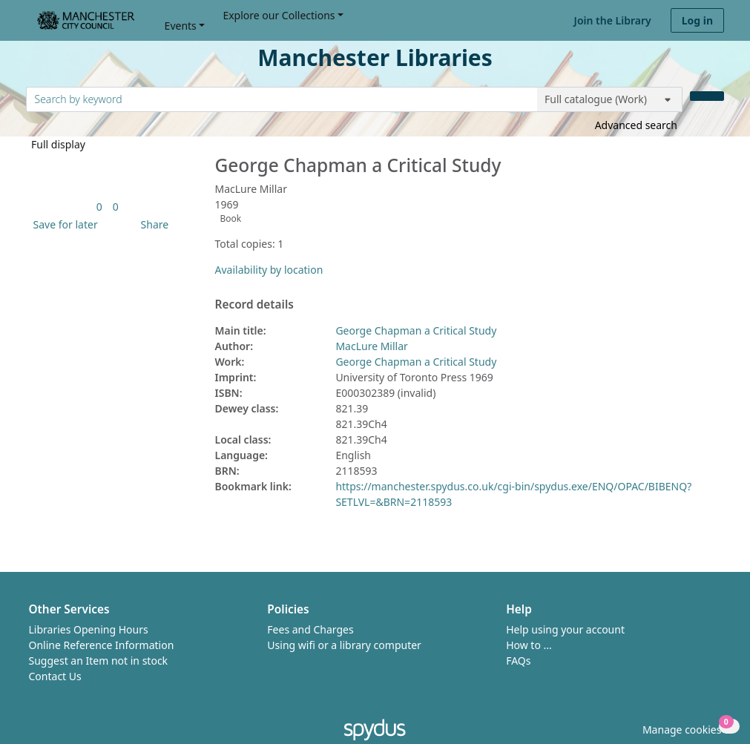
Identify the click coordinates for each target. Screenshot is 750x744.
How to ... (529, 645)
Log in (697, 20)
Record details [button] (254, 305)
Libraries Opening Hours (88, 629)
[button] (63, 224)
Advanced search (636, 125)
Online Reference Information (101, 645)
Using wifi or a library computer (344, 645)
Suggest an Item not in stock (98, 661)
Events (181, 26)
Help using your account (565, 629)
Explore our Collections (279, 15)
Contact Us (55, 676)
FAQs (518, 661)
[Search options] (609, 99)
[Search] (707, 96)
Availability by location (269, 270)
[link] (99, 207)
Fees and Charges (310, 629)
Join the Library (612, 20)
